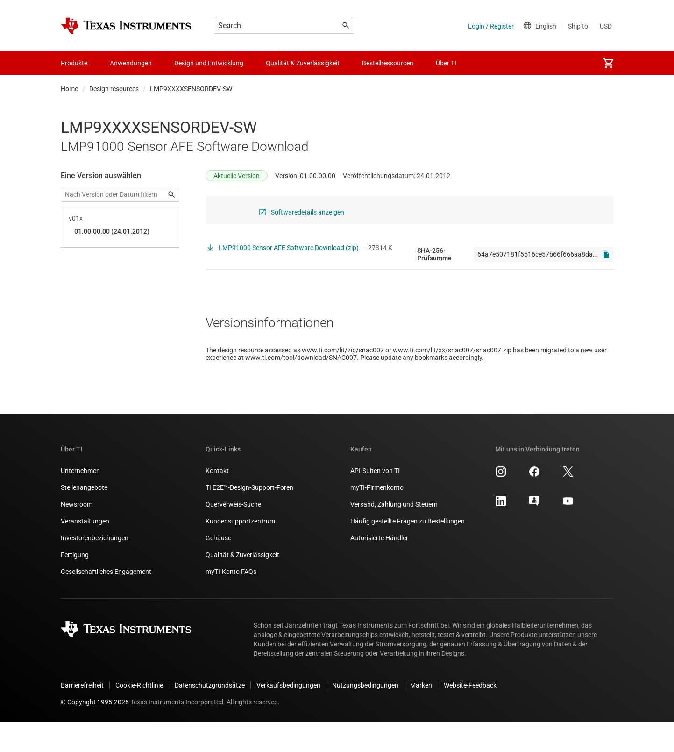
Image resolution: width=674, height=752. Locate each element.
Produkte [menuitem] (74, 63)
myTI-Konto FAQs (231, 602)
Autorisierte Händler (379, 568)
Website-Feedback (470, 715)
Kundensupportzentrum (240, 551)
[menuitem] (608, 63)
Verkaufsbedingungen (288, 715)
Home (69, 89)
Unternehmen (80, 501)
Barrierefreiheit (82, 715)
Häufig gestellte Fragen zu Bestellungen (407, 551)
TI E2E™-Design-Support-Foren (249, 518)
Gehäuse (218, 568)
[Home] (126, 25)
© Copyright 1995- (95, 732)
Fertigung (75, 585)
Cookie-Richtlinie (139, 715)
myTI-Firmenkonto (377, 518)
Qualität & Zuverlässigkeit (242, 585)
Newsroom (76, 534)
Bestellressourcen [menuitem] (387, 63)
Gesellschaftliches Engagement (106, 602)
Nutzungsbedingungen (365, 715)
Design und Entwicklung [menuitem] (208, 63)
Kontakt (217, 501)
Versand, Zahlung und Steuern (394, 534)
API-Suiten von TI (375, 501)
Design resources (114, 89)
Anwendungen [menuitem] (131, 63)
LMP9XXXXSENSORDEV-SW (191, 89)
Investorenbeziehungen (94, 568)
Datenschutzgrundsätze (210, 715)
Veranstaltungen (85, 551)
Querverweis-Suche (233, 534)
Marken (421, 715)
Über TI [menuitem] (446, 63)
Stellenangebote (84, 518)
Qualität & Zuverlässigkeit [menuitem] (303, 63)
